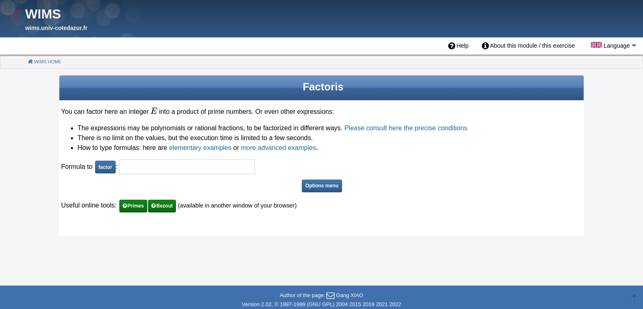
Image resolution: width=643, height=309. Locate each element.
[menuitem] (458, 46)
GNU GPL (321, 304)
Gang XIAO (349, 295)
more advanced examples (278, 147)
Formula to (77, 166)
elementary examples (200, 147)
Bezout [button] (164, 206)
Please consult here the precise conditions (405, 128)
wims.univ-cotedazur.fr (56, 28)
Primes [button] (136, 206)
